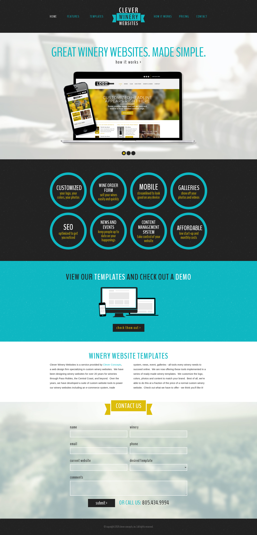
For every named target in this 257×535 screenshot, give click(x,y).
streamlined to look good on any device (148, 191)
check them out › (128, 327)
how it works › (128, 62)
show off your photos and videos (189, 192)
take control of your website (148, 231)
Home (53, 16)
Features (73, 16)
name (73, 427)
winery (134, 427)
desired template (141, 460)
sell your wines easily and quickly (108, 192)
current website (80, 460)
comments (76, 477)
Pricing (184, 16)
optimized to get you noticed (68, 231)
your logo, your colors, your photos (69, 192)
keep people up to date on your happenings (108, 231)
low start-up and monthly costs (189, 232)
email (73, 444)
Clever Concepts (112, 364)
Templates (97, 16)
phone (134, 444)
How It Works (163, 16)
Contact (201, 16)
